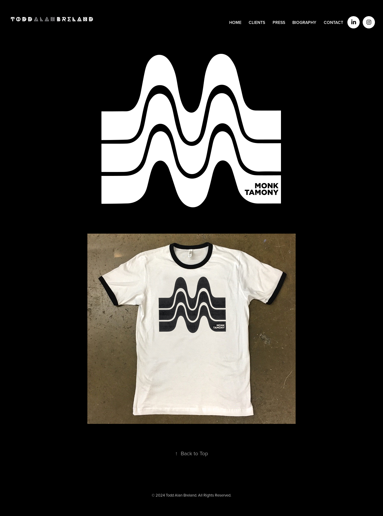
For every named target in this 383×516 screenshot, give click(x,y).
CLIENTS (257, 22)
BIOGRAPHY (304, 22)
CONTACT (333, 22)
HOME (235, 22)
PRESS (279, 22)
